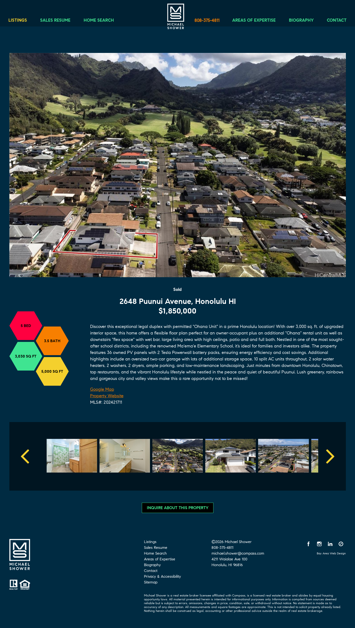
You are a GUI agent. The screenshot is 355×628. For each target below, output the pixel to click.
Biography (297, 21)
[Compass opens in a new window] (341, 544)
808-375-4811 (206, 20)
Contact (333, 21)
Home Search (102, 21)
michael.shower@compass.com (238, 553)
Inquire (177, 507)
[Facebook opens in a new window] (308, 544)
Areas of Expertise (250, 21)
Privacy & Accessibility (162, 576)
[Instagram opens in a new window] (319, 544)
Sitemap (150, 582)
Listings (21, 21)
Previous (25, 456)
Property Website (107, 395)
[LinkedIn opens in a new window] (330, 544)
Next (330, 456)
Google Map (102, 389)
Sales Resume (59, 21)
